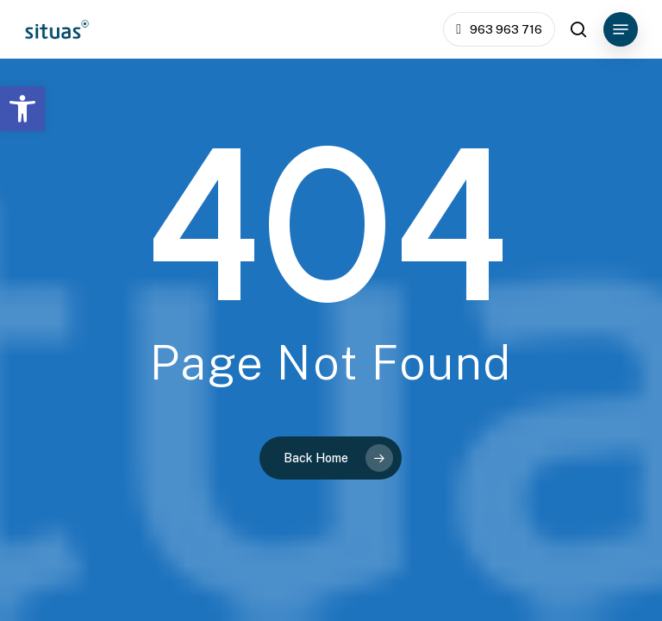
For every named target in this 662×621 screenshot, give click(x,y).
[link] (22, 108)
